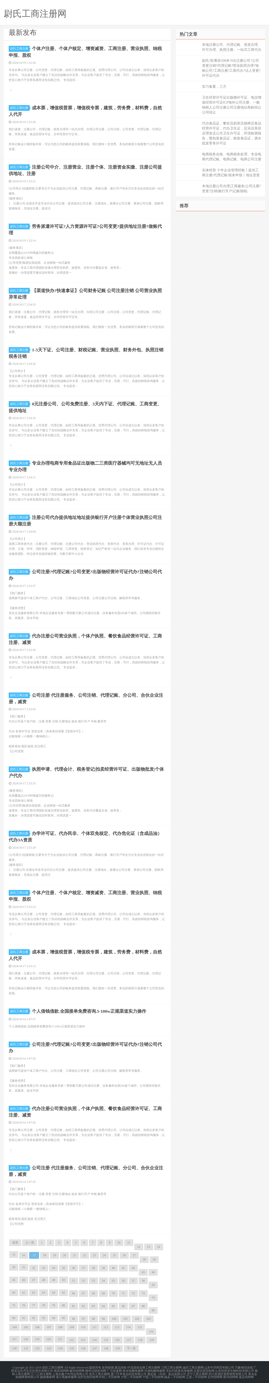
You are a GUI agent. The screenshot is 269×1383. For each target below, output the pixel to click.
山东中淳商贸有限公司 (219, 1365)
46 (23, 1277)
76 (23, 1303)
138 (106, 1346)
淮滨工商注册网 (99, 1371)
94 (53, 1315)
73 (143, 1291)
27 (134, 1253)
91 (23, 1315)
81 (73, 1303)
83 (93, 1303)
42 (133, 1265)
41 (123, 1265)
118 (26, 1336)
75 (13, 1303)
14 (158, 1244)
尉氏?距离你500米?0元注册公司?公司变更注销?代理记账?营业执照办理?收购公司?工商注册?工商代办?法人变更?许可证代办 (231, 68)
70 (113, 1291)
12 (138, 1244)
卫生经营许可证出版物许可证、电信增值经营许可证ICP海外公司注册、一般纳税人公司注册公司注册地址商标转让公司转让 (231, 105)
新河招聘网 (230, 1374)
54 (103, 1278)
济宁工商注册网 (197, 1371)
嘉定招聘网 (246, 1374)
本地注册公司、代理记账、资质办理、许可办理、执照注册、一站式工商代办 (231, 47)
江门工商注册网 (41, 1371)
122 (71, 1337)
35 (63, 1265)
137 (94, 1346)
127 (129, 1337)
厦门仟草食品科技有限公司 (128, 1371)
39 (103, 1265)
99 (103, 1316)
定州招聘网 (214, 1374)
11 (128, 1240)
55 (113, 1278)
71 (123, 1291)
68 (93, 1291)
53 (93, 1278)
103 (148, 1316)
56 (123, 1278)
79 (53, 1303)
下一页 (131, 1346)
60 (13, 1290)
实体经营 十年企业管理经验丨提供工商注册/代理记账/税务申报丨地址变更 (231, 172)
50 (63, 1277)
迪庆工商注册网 (193, 1365)
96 (73, 1316)
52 (83, 1278)
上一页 (29, 1240)
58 (143, 1278)
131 (26, 1346)
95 (63, 1315)
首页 (15, 1240)
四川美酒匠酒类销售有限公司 (227, 1371)
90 (13, 1315)
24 (104, 1253)
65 (63, 1290)
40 (113, 1265)
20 (64, 1253)
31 (23, 1264)
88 (143, 1303)
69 (103, 1291)
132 (37, 1346)
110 (83, 1324)
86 (123, 1303)
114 (128, 1324)
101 (125, 1316)
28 (144, 1257)
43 (143, 1269)
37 (83, 1265)
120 (48, 1336)
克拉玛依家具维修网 (179, 1368)
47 (33, 1277)
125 (106, 1337)
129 (151, 1337)
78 (43, 1303)
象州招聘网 (76, 1368)
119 (37, 1336)
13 (148, 1244)
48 (43, 1277)
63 (43, 1290)
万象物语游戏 (244, 1365)
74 (153, 1295)
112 (106, 1324)
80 (63, 1303)
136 (83, 1346)
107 (49, 1324)
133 (49, 1346)
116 (151, 1329)
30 (13, 1264)
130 (14, 1346)
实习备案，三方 (214, 86)
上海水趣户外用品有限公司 (70, 1371)
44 (153, 1269)
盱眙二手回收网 (109, 1374)
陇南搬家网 (47, 1374)
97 (83, 1316)
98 (93, 1316)
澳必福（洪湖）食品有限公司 (166, 1371)
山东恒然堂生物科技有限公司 (234, 1368)
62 (33, 1290)
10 (118, 1240)
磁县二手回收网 (174, 1374)
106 (37, 1324)
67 (83, 1291)
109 (71, 1324)
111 (94, 1324)
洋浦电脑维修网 (154, 1368)
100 (114, 1316)
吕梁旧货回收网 (204, 1368)
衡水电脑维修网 (133, 1368)
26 (124, 1253)
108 (60, 1324)
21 (74, 1253)
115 (139, 1324)
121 (60, 1336)
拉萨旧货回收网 (87, 1374)
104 (14, 1324)
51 (73, 1278)
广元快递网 (114, 1368)
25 (114, 1253)
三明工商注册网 (171, 1365)
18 (44, 1253)
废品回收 (121, 1365)
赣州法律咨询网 (95, 1368)
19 (54, 1253)
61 (23, 1290)
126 (117, 1337)
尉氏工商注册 (20, 48)
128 (140, 1337)
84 (103, 1303)
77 (33, 1303)
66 (73, 1291)
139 (117, 1346)
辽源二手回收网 (196, 1374)
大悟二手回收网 (131, 1374)
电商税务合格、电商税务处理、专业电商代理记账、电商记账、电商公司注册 (231, 156)
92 (33, 1315)
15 (13, 1252)
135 (71, 1346)
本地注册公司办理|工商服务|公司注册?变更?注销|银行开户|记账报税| (231, 188)
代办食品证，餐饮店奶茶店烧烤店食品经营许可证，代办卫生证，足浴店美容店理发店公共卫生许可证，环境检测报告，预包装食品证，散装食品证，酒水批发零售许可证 (231, 133)
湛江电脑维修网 (66, 1374)
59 (153, 1282)
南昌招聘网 (61, 1368)
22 (84, 1253)
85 (113, 1303)
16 (23, 1253)
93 (43, 1315)
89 (153, 1308)
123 (83, 1337)
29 (154, 1257)
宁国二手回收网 (152, 1374)
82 (83, 1303)
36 (73, 1265)
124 (94, 1337)
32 (33, 1265)
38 (93, 1265)
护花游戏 (133, 1365)
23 (94, 1253)
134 (60, 1346)
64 (53, 1290)
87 (133, 1303)
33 (43, 1265)
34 (53, 1265)
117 (14, 1336)
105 (26, 1324)
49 (53, 1277)
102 (137, 1316)
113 (117, 1324)
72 (133, 1291)
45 (13, 1277)
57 (133, 1278)
